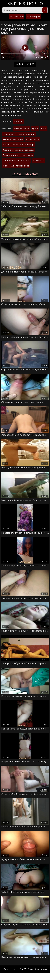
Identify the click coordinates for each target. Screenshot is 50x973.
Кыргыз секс (9, 969)
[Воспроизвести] (3, 57)
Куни (43, 128)
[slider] (19, 53)
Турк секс (8, 134)
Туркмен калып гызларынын (18, 155)
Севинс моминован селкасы (18, 150)
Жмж (6, 166)
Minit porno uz (21, 128)
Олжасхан (38, 160)
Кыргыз (25, 4)
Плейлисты (17, 16)
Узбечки (18, 121)
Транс (35, 128)
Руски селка (32, 139)
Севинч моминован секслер (18, 144)
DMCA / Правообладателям (33, 969)
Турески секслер (25, 134)
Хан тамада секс (20, 166)
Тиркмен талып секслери (16, 160)
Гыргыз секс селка (13, 139)
